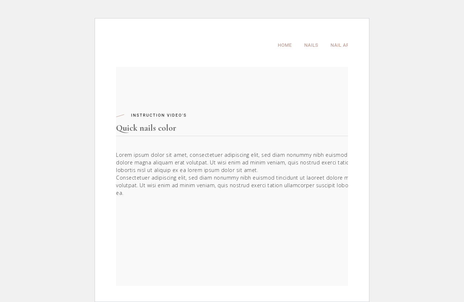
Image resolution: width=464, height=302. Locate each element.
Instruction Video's (159, 115)
